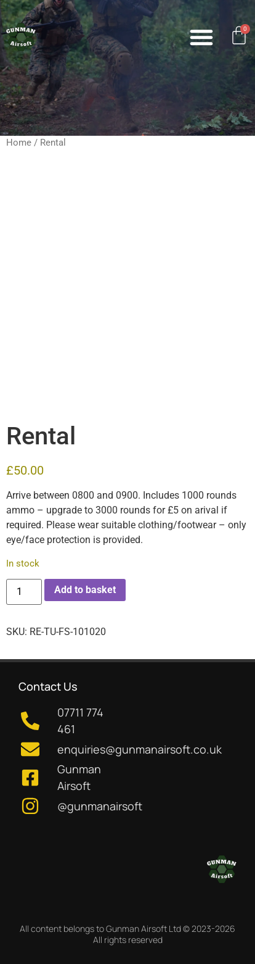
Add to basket (85, 590)
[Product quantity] (24, 592)
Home (18, 142)
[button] (201, 37)
